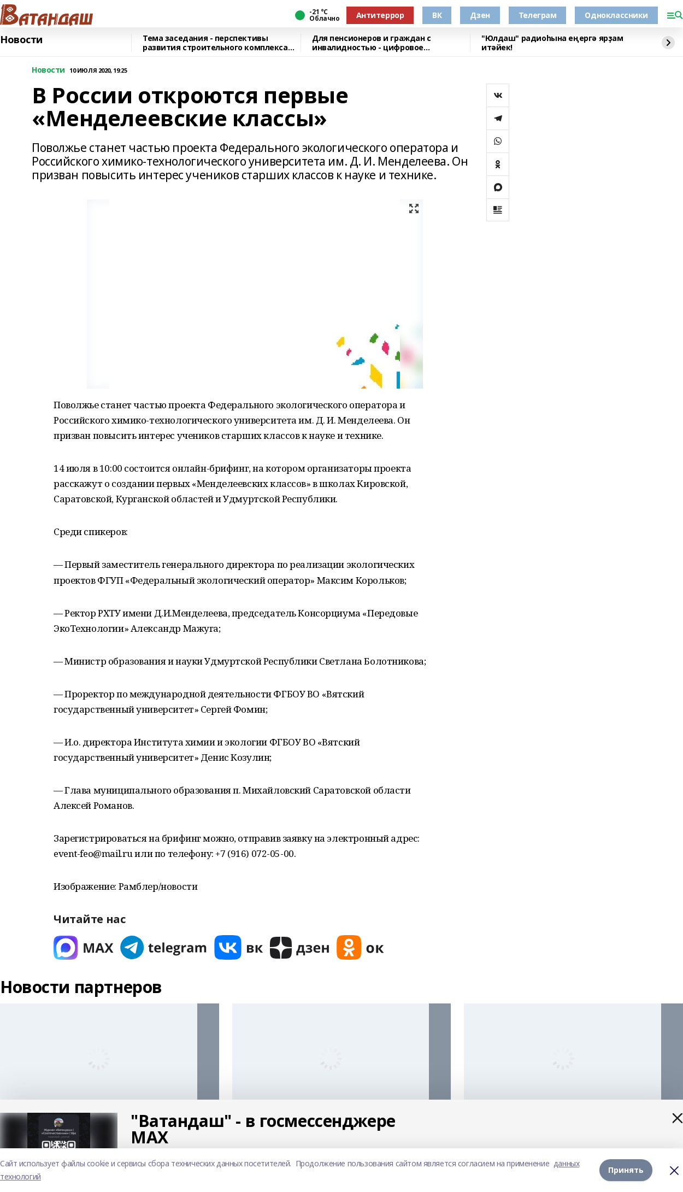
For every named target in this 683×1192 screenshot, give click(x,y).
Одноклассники (616, 15)
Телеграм (538, 15)
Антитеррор (380, 15)
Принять (626, 1170)
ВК (436, 15)
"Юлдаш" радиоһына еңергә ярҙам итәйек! (552, 43)
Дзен (480, 15)
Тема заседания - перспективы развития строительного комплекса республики (215, 43)
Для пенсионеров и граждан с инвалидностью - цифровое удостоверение (371, 43)
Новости (21, 40)
